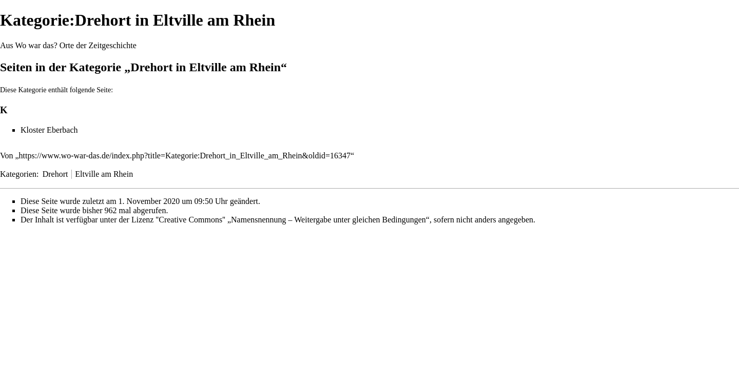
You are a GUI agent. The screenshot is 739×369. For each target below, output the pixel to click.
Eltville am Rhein (104, 174)
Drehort (55, 174)
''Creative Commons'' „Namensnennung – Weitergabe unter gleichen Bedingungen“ (292, 219)
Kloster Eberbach (49, 130)
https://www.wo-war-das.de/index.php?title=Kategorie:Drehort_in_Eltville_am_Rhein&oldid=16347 (185, 155)
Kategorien (18, 174)
